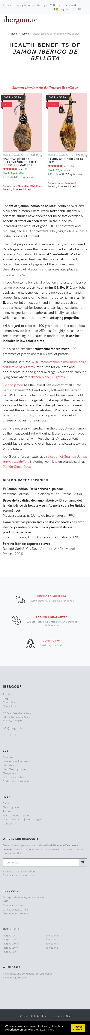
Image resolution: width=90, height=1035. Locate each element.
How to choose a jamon (16, 815)
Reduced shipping (51, 596)
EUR (79, 9)
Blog (5, 698)
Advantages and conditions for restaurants (27, 973)
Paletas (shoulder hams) (16, 761)
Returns (7, 811)
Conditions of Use (60, 1016)
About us (8, 694)
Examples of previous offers (19, 871)
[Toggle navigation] (82, 20)
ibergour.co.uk (11, 943)
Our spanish (23, 897)
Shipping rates (11, 807)
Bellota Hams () (62, 183)
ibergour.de (9, 951)
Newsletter (9, 702)
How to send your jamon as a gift (22, 819)
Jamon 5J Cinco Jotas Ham (65, 160)
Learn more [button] (47, 1029)
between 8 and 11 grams (46, 376)
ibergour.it (52, 947)
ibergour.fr (52, 939)
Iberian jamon (13, 384)
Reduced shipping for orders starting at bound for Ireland (39, 5)
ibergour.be (9, 939)
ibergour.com (10, 947)
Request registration (14, 977)
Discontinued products (16, 913)
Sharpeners (9, 773)
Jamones (8, 757)
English (61, 9)
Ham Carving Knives (14, 769)
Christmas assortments (16, 781)
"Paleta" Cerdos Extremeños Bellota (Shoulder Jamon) (20, 162)
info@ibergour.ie (12, 728)
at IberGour (45, 87)
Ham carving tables (14, 777)
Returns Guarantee (52, 617)
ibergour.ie (52, 943)
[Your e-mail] (41, 862)
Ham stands (9, 765)
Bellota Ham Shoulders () (22, 186)
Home (14, 33)
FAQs (6, 803)
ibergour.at (9, 935)
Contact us (52, 640)
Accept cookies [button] (77, 1028)
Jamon (25, 33)
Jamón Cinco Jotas (17, 466)
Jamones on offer (13, 905)
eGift (6, 901)
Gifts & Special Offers (15, 909)
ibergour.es (52, 935)
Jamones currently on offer (19, 875)
